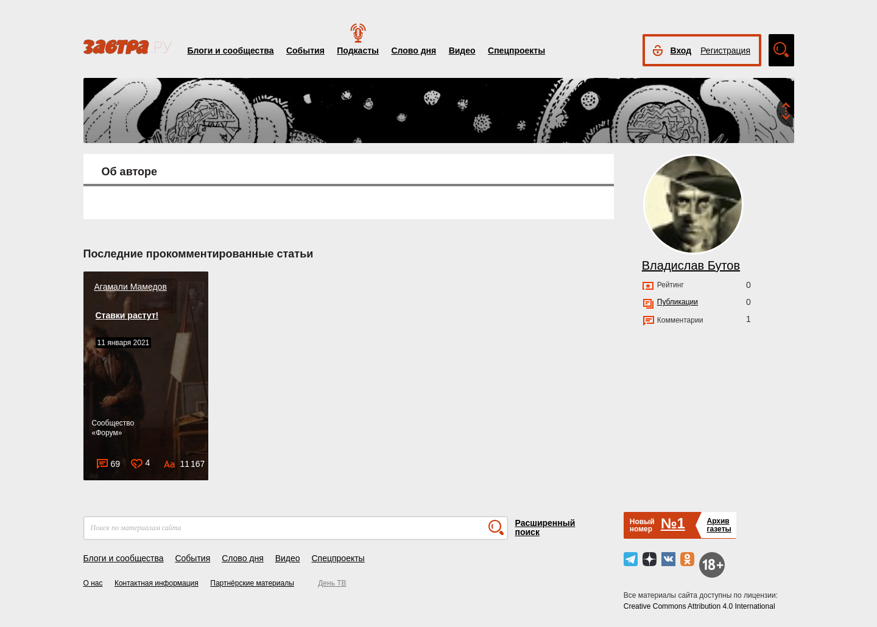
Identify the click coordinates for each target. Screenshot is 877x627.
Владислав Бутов (691, 265)
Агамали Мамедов (130, 287)
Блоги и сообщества (231, 50)
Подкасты (358, 50)
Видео (462, 50)
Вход (681, 50)
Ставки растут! (127, 315)
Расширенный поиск (545, 527)
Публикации (677, 302)
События (305, 50)
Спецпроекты (516, 50)
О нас (93, 583)
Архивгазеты (718, 525)
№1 (673, 523)
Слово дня (413, 50)
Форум (107, 433)
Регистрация (725, 50)
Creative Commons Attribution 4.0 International (699, 606)
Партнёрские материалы (252, 583)
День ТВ (332, 583)
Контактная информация (156, 583)
